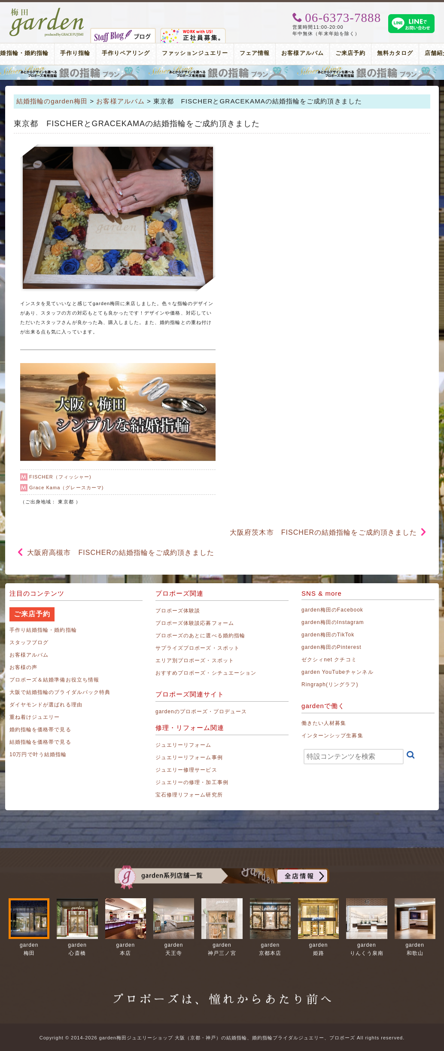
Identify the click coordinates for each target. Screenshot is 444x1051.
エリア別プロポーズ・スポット (194, 660)
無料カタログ (395, 53)
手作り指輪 (75, 53)
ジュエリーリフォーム (183, 745)
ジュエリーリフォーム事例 (189, 757)
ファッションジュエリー (195, 53)
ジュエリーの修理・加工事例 (191, 782)
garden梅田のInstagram (332, 622)
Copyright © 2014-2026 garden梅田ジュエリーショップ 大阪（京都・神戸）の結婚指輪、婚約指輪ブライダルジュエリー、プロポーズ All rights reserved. (222, 1037)
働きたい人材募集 (323, 723)
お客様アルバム (302, 53)
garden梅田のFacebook (332, 610)
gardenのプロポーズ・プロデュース (201, 712)
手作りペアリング (126, 53)
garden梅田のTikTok (327, 635)
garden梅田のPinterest (331, 647)
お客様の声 (23, 667)
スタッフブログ (29, 642)
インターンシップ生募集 (332, 736)
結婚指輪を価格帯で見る (40, 742)
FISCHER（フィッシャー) (60, 476)
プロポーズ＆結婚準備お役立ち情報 (54, 680)
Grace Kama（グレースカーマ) (66, 487)
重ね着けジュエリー (34, 717)
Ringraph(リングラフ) (329, 684)
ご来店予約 (350, 53)
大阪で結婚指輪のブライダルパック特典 (59, 692)
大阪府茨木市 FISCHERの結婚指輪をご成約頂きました (323, 532)
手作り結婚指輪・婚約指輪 (43, 630)
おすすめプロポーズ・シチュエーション (205, 673)
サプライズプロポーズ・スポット (197, 648)
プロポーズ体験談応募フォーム (194, 623)
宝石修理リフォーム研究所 (189, 795)
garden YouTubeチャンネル (337, 672)
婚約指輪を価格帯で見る (40, 730)
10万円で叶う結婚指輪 (38, 754)
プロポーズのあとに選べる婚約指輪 (200, 636)
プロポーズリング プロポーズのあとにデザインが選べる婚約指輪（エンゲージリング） (222, 72)
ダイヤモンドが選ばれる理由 (45, 705)
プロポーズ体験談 (177, 611)
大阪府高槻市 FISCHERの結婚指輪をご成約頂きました (120, 552)
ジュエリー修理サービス (186, 770)
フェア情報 (255, 53)
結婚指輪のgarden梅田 (52, 101)
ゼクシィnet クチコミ (329, 660)
